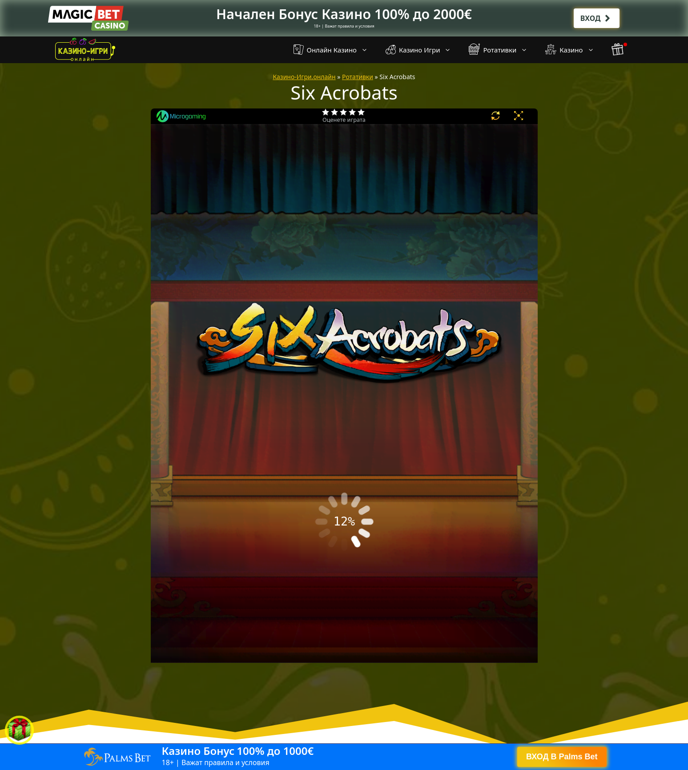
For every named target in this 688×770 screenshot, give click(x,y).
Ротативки (502, 49)
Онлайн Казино (335, 49)
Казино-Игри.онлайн (304, 76)
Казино (574, 49)
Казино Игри (423, 49)
